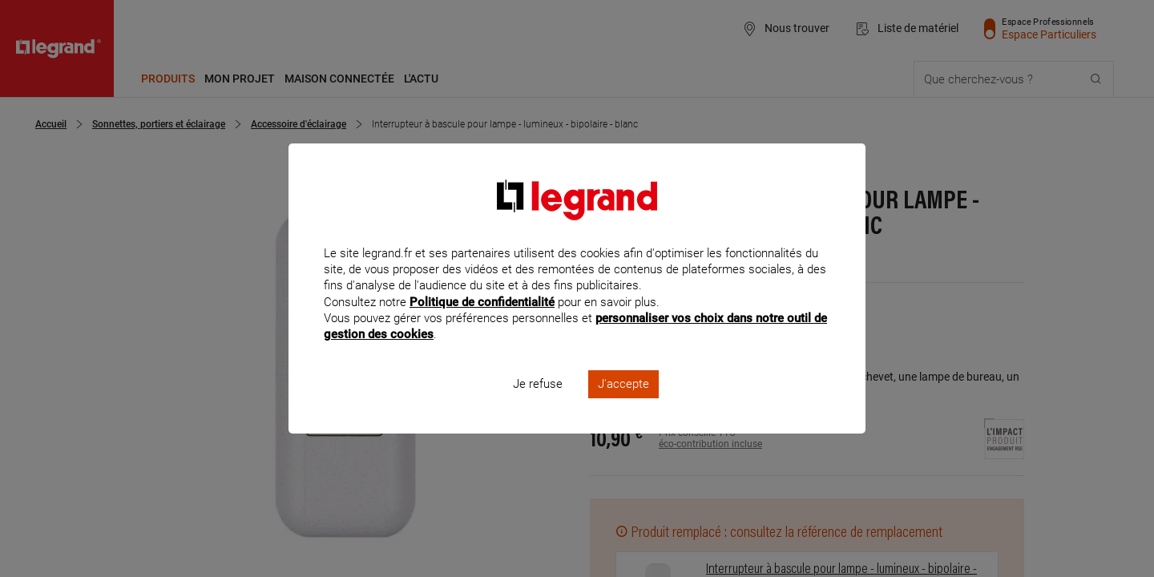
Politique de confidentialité (482, 323)
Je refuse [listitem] (538, 405)
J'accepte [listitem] (623, 405)
